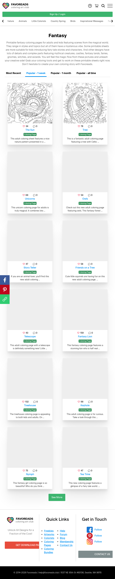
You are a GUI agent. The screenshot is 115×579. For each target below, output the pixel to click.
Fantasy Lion (85, 336)
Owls (85, 198)
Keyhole (85, 405)
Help (62, 530)
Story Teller (30, 267)
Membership (67, 541)
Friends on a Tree (85, 267)
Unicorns (30, 198)
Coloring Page (30, 134)
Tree (85, 129)
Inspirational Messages (91, 21)
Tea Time (85, 474)
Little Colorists (39, 21)
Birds (72, 21)
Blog (62, 538)
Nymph (30, 474)
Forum (63, 534)
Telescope (30, 336)
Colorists (49, 538)
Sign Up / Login (57, 14)
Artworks (49, 534)
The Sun (29, 129)
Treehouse (30, 405)
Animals (23, 21)
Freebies (49, 530)
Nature (10, 21)
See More (57, 497)
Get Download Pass (29, 545)
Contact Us (66, 545)
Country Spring (58, 21)
